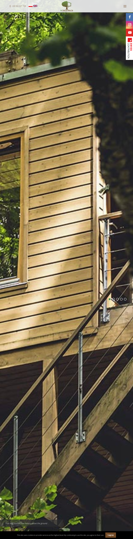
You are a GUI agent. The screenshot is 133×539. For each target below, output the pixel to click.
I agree (111, 535)
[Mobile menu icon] (125, 6)
